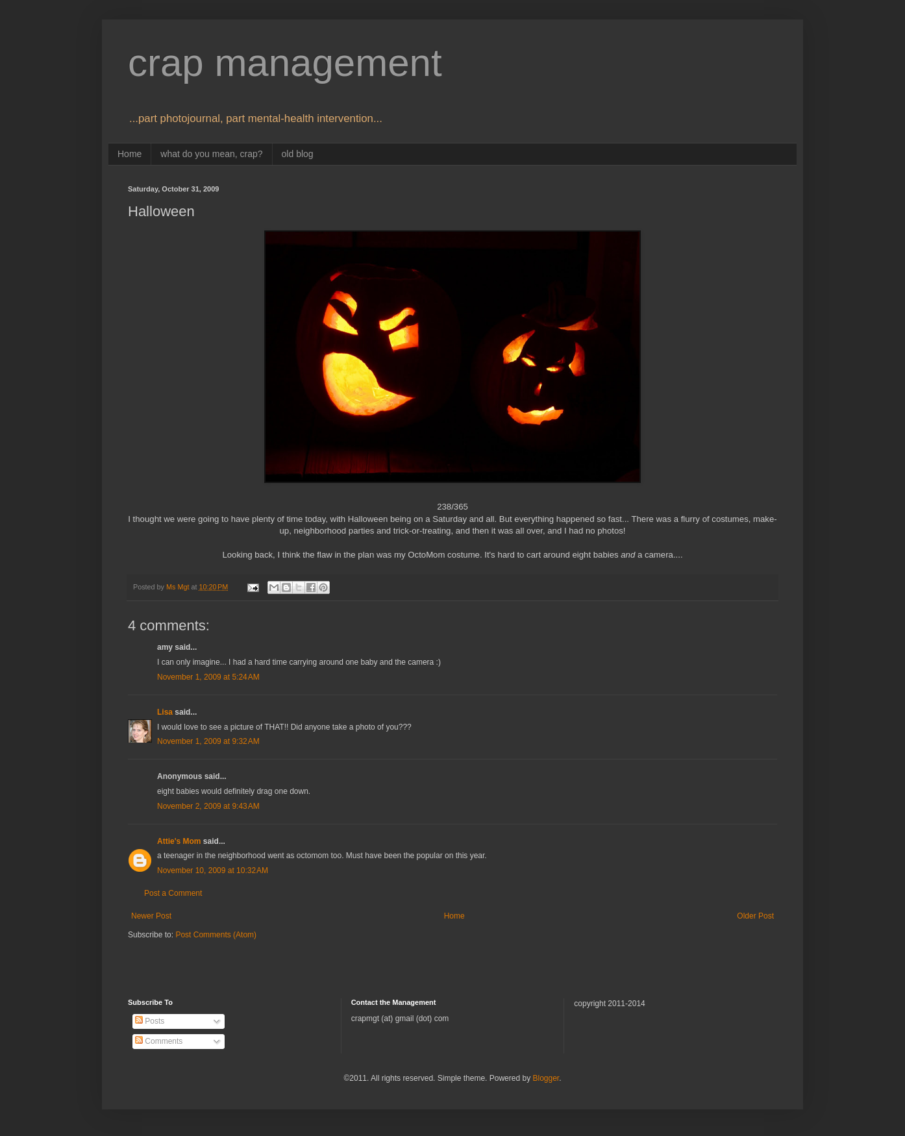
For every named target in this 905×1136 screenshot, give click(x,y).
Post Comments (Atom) (215, 934)
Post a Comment (173, 893)
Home (130, 154)
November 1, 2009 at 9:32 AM (208, 741)
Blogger (545, 1078)
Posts (149, 1021)
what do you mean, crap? (211, 154)
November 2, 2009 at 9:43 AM (208, 806)
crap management (285, 62)
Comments (158, 1041)
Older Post (755, 915)
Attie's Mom (179, 841)
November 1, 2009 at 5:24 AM (208, 677)
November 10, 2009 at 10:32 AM (212, 870)
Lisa (165, 712)
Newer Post (151, 915)
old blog (298, 154)
